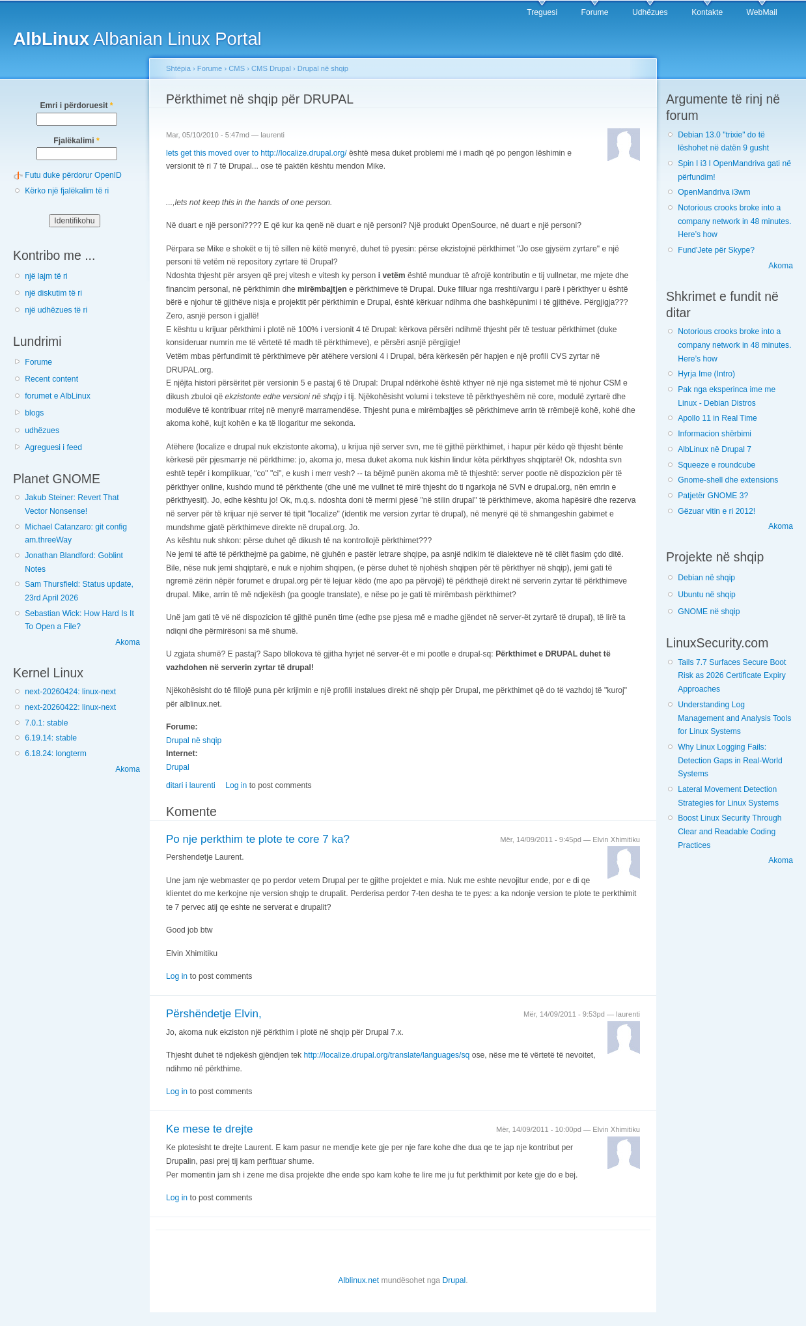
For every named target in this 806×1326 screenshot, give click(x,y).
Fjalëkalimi (76, 140)
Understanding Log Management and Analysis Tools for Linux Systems (734, 718)
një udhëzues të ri (56, 310)
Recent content (51, 379)
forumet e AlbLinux (57, 396)
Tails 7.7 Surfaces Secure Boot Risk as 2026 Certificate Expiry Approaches (732, 676)
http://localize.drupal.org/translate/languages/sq (387, 1055)
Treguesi (542, 12)
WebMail (762, 12)
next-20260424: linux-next (70, 691)
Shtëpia (178, 68)
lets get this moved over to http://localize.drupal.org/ (256, 153)
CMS (237, 68)
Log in (236, 785)
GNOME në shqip (709, 611)
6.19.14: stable (51, 737)
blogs (34, 412)
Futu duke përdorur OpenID (73, 175)
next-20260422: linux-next (70, 707)
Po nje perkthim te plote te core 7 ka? (258, 839)
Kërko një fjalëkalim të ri (67, 190)
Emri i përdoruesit (76, 105)
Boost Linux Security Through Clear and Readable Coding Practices (729, 831)
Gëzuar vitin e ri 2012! (716, 511)
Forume (595, 12)
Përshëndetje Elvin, (214, 1014)
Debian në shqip (706, 577)
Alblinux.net (358, 1280)
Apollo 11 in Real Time (717, 418)
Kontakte (707, 12)
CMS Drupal (271, 68)
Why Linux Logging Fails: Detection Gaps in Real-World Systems (730, 760)
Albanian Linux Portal (137, 39)
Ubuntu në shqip (707, 594)
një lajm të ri (46, 276)
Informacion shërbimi (714, 433)
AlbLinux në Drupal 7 (714, 449)
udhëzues (42, 430)
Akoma (127, 642)
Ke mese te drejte (209, 1129)
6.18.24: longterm (56, 753)
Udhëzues (650, 12)
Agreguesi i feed (53, 447)
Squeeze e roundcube (716, 465)
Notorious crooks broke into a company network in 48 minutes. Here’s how (734, 221)
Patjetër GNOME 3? (713, 495)
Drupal (177, 767)
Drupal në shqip (323, 68)
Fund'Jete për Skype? (716, 250)
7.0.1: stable (46, 722)
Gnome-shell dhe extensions (728, 480)
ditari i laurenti (190, 785)
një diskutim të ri (53, 293)
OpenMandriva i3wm (714, 192)
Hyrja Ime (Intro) (706, 373)
